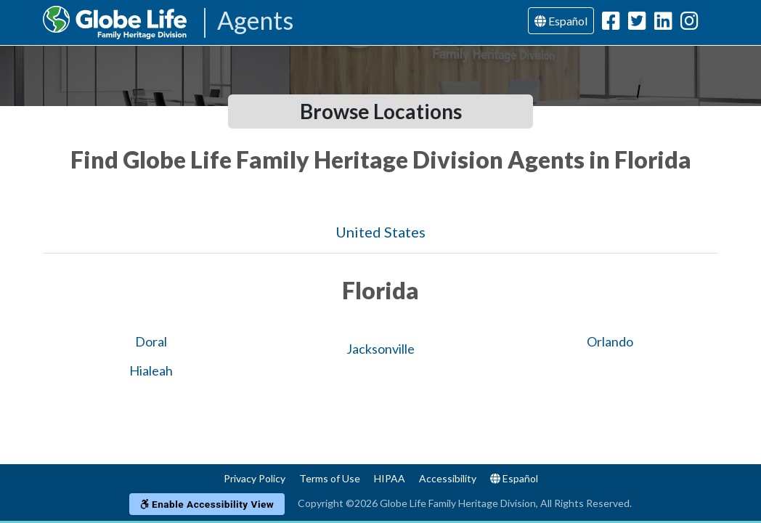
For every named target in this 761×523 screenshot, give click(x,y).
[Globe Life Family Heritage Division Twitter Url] (637, 24)
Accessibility (447, 478)
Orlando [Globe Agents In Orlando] (610, 341)
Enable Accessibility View (207, 504)
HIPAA (389, 478)
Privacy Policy (254, 478)
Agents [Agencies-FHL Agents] (255, 21)
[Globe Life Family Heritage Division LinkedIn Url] (663, 24)
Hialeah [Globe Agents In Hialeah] (151, 370)
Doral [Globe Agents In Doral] (151, 341)
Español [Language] (560, 21)
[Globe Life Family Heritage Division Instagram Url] (689, 24)
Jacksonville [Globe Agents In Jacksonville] (380, 349)
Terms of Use (329, 478)
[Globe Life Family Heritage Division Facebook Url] (611, 24)
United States (380, 231)
